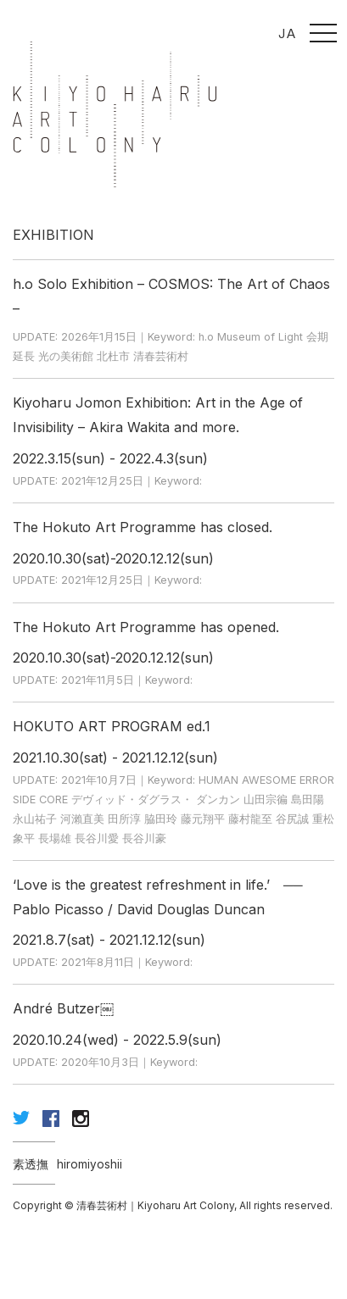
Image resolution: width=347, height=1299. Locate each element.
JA (287, 33)
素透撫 (30, 1164)
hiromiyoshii (89, 1164)
